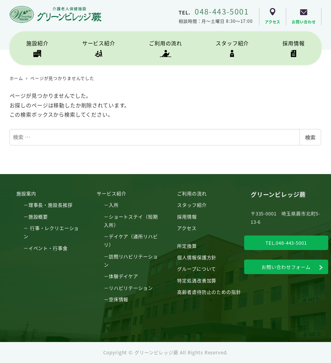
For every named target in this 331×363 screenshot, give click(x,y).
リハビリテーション (131, 287)
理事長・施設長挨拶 (50, 204)
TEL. (214, 12)
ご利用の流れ (191, 193)
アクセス (186, 227)
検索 (310, 137)
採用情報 (187, 216)
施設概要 (38, 216)
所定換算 (187, 245)
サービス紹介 (111, 193)
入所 (114, 204)
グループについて (196, 268)
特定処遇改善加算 (196, 280)
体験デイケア (123, 276)
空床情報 (118, 299)
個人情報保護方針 (196, 257)
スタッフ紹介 (191, 204)
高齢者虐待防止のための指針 (209, 291)
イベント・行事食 (48, 247)
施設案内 (26, 193)
